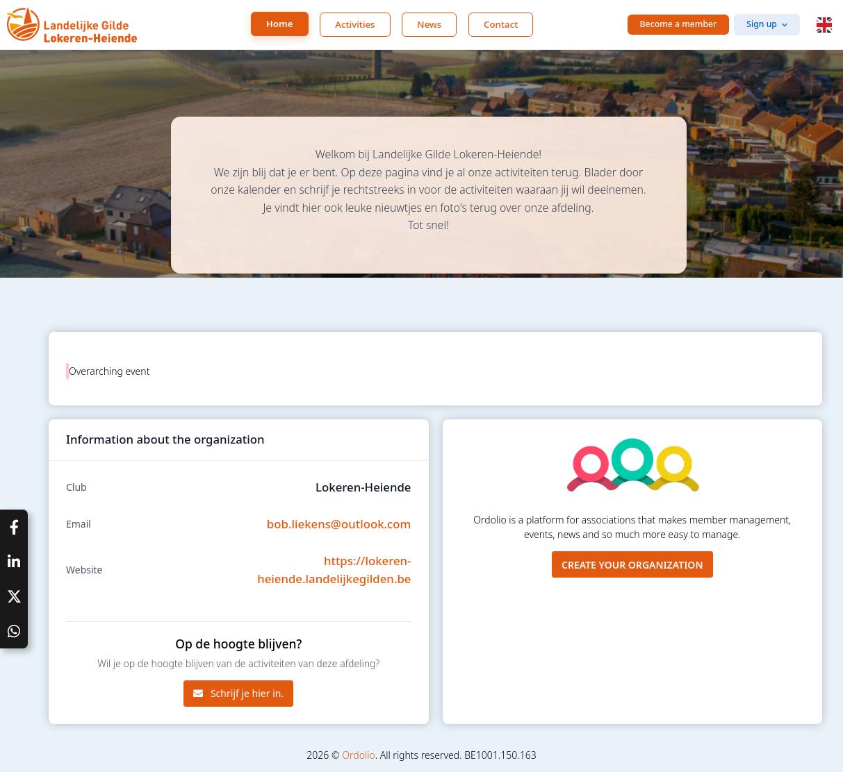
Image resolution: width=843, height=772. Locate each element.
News (429, 24)
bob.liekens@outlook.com (339, 524)
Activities (355, 24)
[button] (824, 25)
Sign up (761, 24)
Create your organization (632, 564)
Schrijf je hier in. (238, 693)
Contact (501, 24)
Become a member (678, 24)
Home (279, 23)
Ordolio (358, 755)
